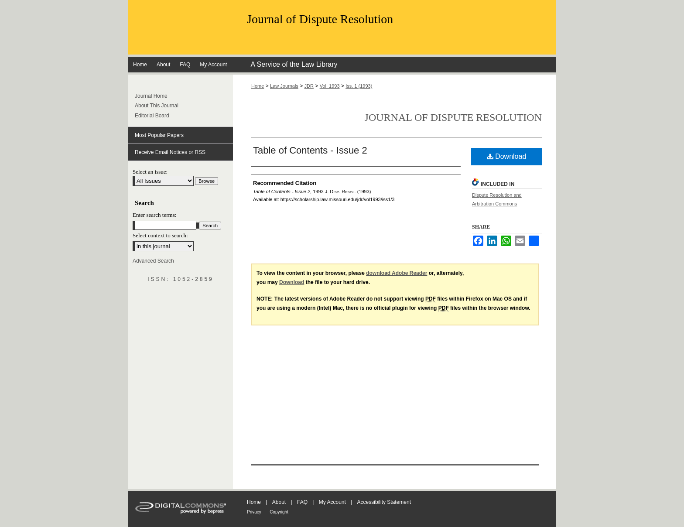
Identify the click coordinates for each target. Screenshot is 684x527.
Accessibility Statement (384, 502)
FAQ (302, 502)
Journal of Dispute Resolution (320, 19)
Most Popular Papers (159, 135)
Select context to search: (160, 235)
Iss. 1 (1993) (358, 86)
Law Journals (284, 86)
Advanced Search (153, 261)
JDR (309, 86)
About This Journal (156, 106)
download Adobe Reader (396, 273)
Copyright (279, 512)
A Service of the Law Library (293, 64)
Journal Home (151, 96)
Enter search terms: (154, 215)
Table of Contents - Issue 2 (310, 150)
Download (507, 156)
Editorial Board (152, 116)
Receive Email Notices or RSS (170, 152)
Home (257, 86)
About (279, 502)
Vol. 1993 (330, 86)
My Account (332, 502)
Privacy (254, 512)
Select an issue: (150, 171)
